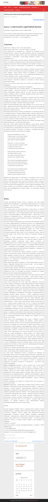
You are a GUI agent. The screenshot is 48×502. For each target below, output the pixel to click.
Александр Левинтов (10, 437)
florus (16, 16)
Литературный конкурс (24, 7)
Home (5, 7)
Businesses (34, 7)
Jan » (31, 495)
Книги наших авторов (10, 435)
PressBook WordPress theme (32, 500)
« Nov (17, 495)
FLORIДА (5, 2)
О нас (9, 7)
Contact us (17, 10)
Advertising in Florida (9, 10)
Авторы (16, 7)
